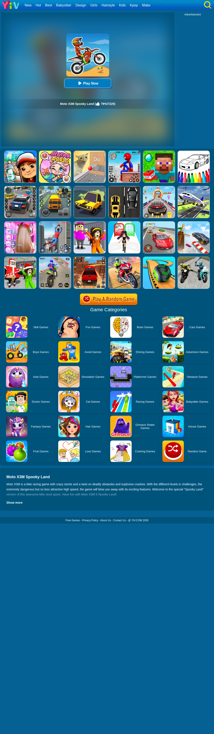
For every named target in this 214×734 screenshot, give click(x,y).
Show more (14, 502)
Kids (122, 5)
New (28, 5)
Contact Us (119, 520)
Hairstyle (108, 5)
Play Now (87, 83)
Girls (93, 5)
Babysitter (63, 5)
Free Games (72, 520)
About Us (105, 520)
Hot (38, 5)
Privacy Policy (90, 520)
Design (81, 5)
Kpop (134, 5)
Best (48, 5)
